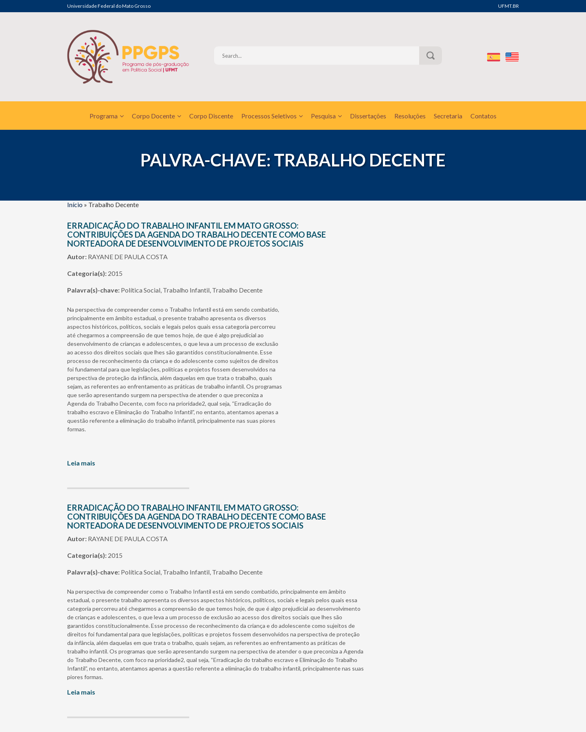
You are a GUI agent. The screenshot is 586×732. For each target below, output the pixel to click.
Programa (107, 116)
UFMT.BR (508, 6)
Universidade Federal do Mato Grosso (109, 6)
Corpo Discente (211, 116)
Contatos (483, 116)
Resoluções (410, 116)
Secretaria (448, 116)
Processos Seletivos (272, 116)
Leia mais (81, 463)
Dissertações (368, 116)
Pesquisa (326, 116)
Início (75, 204)
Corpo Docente (156, 116)
